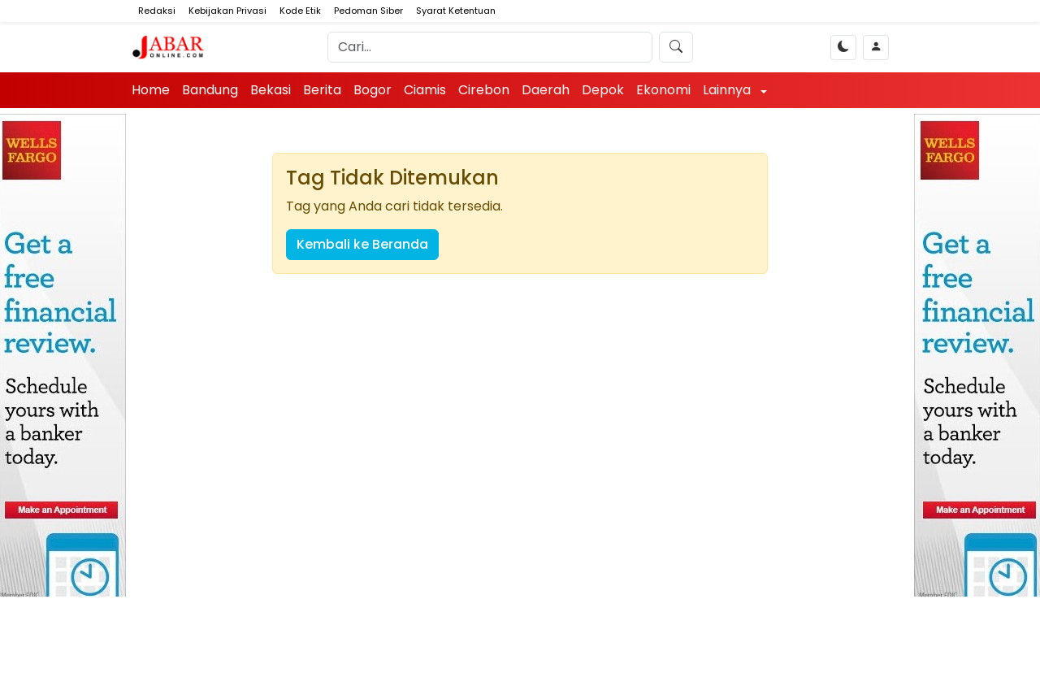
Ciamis (425, 89)
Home (151, 89)
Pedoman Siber (368, 10)
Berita (322, 89)
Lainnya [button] (728, 89)
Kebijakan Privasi (227, 10)
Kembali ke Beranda (362, 244)
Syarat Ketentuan (456, 10)
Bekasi (270, 89)
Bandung (210, 89)
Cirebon (483, 89)
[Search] (489, 47)
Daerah (546, 89)
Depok (603, 89)
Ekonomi (663, 89)
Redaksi (157, 10)
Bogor (372, 89)
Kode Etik (300, 10)
